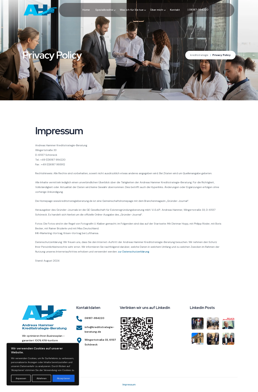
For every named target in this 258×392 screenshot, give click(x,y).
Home (86, 10)
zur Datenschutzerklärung (133, 251)
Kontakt (175, 10)
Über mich (156, 10)
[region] (43, 364)
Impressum (129, 384)
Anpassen (21, 378)
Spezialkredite (104, 10)
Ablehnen (42, 378)
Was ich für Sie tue (131, 10)
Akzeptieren (63, 378)
